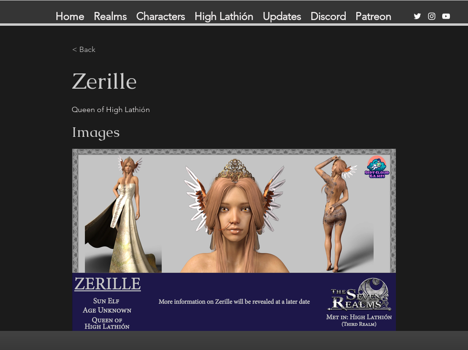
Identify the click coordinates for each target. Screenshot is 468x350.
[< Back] (103, 49)
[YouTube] (446, 16)
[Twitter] (417, 16)
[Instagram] (431, 16)
